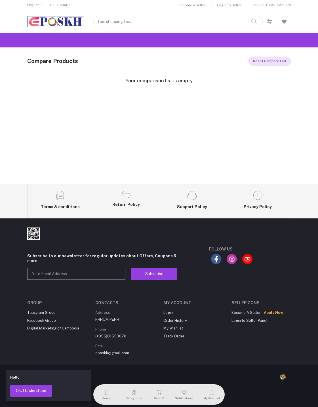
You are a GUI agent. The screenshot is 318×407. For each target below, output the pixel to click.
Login (168, 312)
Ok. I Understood (31, 390)
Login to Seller (229, 5)
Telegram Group (41, 312)
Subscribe (154, 274)
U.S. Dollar (59, 5)
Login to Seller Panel (249, 320)
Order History (175, 320)
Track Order (173, 336)
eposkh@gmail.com (112, 353)
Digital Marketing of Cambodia (53, 328)
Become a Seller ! (192, 5)
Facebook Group (41, 320)
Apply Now (273, 312)
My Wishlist (173, 328)
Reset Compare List (269, 61)
